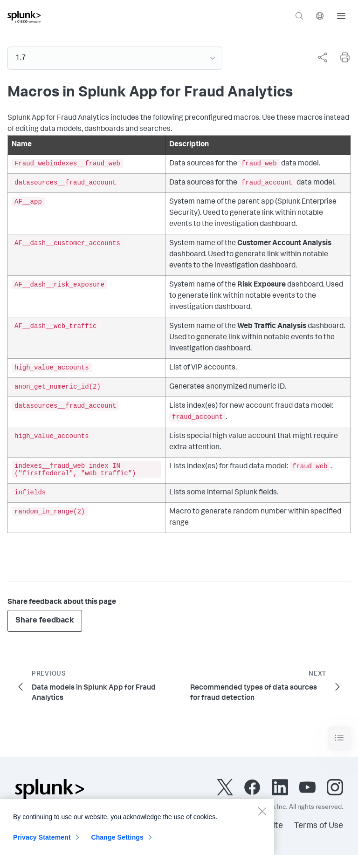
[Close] (262, 814)
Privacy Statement (42, 840)
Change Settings (117, 840)
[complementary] (319, 57)
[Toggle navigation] (339, 737)
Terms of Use (318, 826)
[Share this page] (322, 57)
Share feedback (44, 621)
